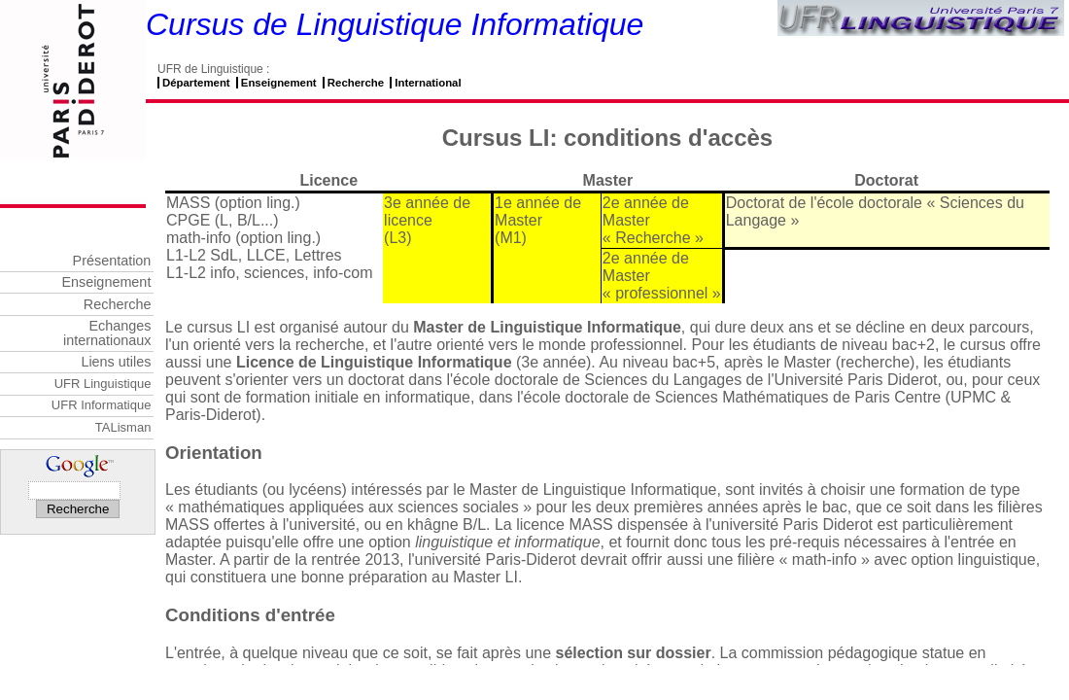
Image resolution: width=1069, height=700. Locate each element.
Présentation (112, 260)
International (428, 82)
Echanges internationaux (107, 332)
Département (196, 82)
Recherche (356, 82)
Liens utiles (116, 361)
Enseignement (279, 82)
